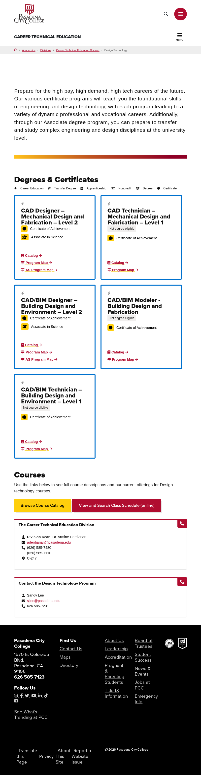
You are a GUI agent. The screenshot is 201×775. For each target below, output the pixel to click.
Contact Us (71, 648)
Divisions (45, 50)
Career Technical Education (47, 37)
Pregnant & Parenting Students (114, 674)
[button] (180, 14)
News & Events (143, 671)
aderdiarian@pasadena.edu (49, 542)
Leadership (116, 648)
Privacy (46, 756)
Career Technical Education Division (78, 50)
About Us (114, 640)
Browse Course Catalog (43, 505)
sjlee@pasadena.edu (43, 601)
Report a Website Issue (81, 756)
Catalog (31, 256)
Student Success (143, 657)
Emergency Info (146, 699)
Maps (65, 657)
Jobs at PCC (142, 685)
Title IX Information (116, 693)
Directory (69, 665)
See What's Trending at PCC (31, 714)
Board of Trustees (143, 643)
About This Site (63, 756)
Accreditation (118, 657)
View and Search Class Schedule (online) (117, 505)
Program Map (36, 263)
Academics (28, 50)
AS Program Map (39, 270)
